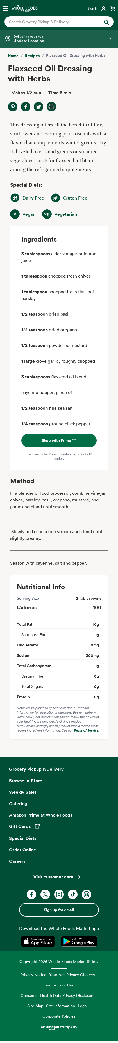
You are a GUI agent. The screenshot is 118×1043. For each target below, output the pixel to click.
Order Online (22, 850)
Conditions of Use (58, 985)
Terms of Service (86, 730)
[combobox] (54, 22)
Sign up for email (59, 910)
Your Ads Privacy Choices (72, 974)
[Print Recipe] (51, 106)
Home (13, 55)
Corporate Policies (58, 1016)
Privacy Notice (33, 974)
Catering (18, 803)
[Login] (97, 8)
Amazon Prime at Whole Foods (40, 815)
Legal (83, 1005)
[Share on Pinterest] (12, 106)
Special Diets (22, 838)
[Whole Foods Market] (24, 8)
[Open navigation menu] (5, 8)
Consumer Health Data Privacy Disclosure (58, 995)
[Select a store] (59, 38)
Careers (17, 861)
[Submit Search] (106, 21)
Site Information (60, 1005)
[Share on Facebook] (25, 106)
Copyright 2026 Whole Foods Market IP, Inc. (58, 961)
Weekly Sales (23, 792)
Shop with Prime (59, 440)
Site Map (35, 1005)
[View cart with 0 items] (112, 8)
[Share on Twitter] (38, 106)
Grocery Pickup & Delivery (36, 769)
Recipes (32, 55)
